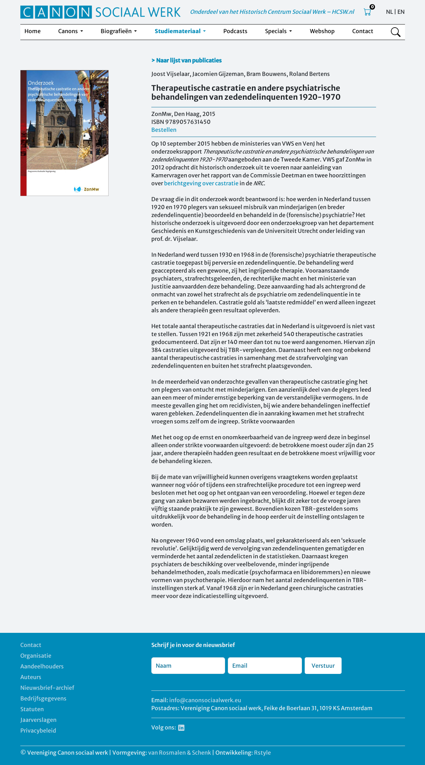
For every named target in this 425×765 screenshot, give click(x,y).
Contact (362, 31)
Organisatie (35, 655)
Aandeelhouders (42, 666)
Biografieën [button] (117, 31)
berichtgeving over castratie (201, 183)
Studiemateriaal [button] (178, 31)
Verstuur (323, 665)
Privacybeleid (38, 730)
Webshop (322, 31)
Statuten (32, 709)
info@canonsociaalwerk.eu (205, 700)
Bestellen (163, 129)
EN (401, 11)
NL (389, 11)
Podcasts (235, 31)
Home (32, 31)
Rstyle (262, 752)
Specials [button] (276, 31)
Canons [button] (68, 31)
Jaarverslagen (38, 719)
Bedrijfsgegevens (43, 698)
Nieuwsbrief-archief (47, 687)
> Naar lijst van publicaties (186, 60)
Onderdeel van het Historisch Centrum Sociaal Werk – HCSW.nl (272, 11)
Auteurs (30, 677)
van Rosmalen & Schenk (179, 752)
